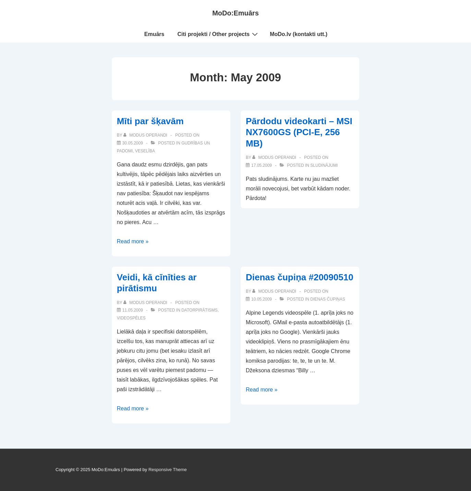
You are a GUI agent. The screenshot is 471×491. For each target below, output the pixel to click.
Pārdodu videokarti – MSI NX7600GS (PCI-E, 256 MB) (299, 132)
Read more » (133, 241)
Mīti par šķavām (150, 121)
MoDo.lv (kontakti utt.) (298, 34)
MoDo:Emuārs (235, 13)
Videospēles (131, 318)
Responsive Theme (167, 469)
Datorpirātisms (199, 310)
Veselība (145, 151)
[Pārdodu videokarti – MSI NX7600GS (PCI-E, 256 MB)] (261, 165)
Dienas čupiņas (327, 299)
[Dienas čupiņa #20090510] (261, 299)
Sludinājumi (324, 165)
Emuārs (154, 34)
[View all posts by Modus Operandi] (145, 135)
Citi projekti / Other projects (219, 34)
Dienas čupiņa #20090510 (299, 277)
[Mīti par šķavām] (132, 143)
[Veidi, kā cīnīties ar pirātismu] (132, 310)
